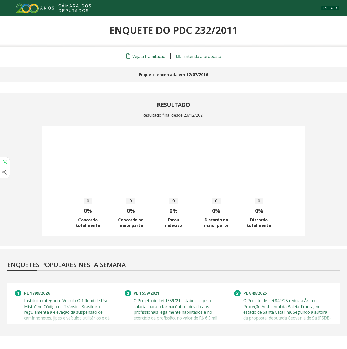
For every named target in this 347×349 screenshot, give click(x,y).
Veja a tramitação (145, 56)
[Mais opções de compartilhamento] (5, 173)
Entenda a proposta (198, 56)
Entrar (329, 8)
